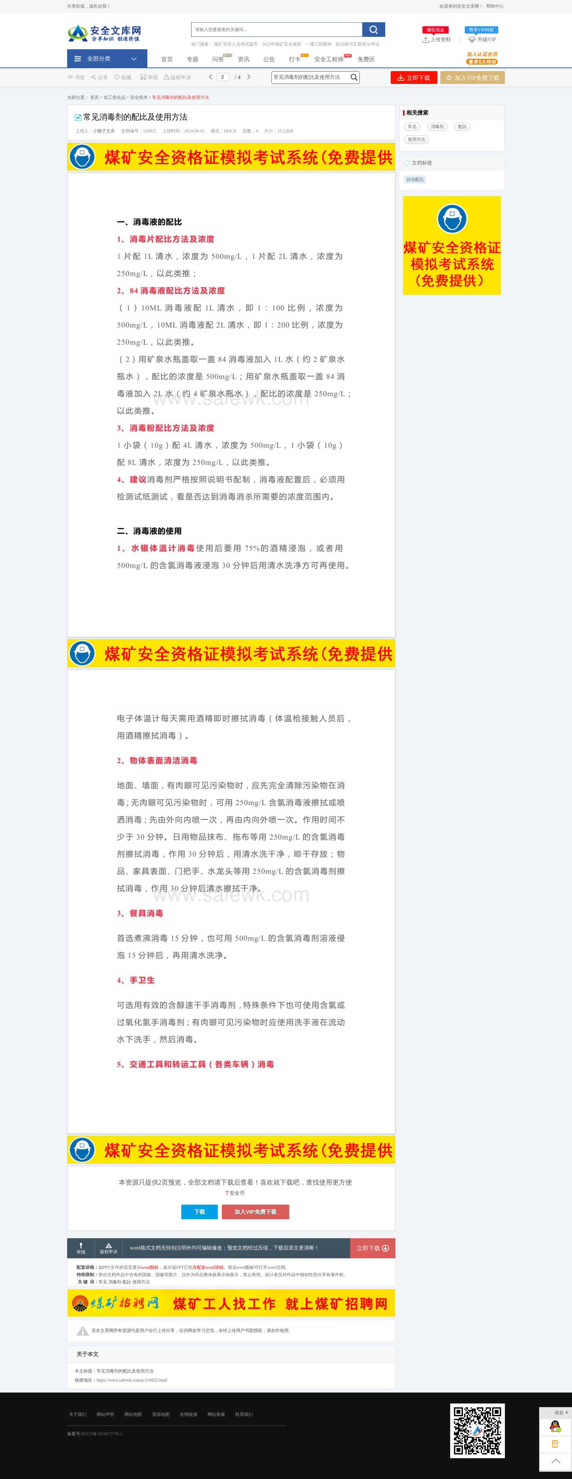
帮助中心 (495, 6)
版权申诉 (177, 77)
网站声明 (105, 1414)
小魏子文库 (104, 131)
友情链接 (188, 1414)
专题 (192, 59)
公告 (269, 59)
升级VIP (483, 39)
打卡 (295, 59)
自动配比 (415, 179)
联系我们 (244, 1414)
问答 (218, 59)
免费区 (366, 59)
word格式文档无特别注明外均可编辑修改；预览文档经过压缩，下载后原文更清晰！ (224, 1248)
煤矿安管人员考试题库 (236, 44)
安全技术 (139, 97)
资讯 (244, 59)
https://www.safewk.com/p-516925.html (132, 1380)
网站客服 (216, 1414)
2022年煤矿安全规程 (281, 44)
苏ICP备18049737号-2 (102, 1433)
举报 (149, 77)
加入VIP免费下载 (472, 77)
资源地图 (161, 1414)
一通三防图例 (318, 44)
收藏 (122, 77)
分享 (99, 77)
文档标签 (422, 163)
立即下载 (414, 77)
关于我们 (77, 1414)
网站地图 (133, 1414)
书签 (76, 77)
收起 (561, 1413)
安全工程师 (329, 59)
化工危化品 (114, 97)
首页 (167, 59)
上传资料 (436, 39)
